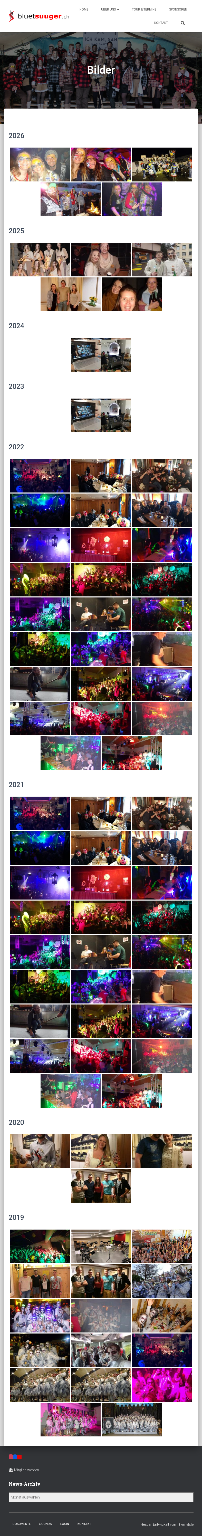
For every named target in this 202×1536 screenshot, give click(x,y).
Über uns (110, 9)
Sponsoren (178, 9)
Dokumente (22, 1524)
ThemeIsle (185, 1524)
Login (64, 1524)
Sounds (45, 1524)
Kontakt (161, 23)
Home (84, 9)
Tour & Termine (144, 9)
